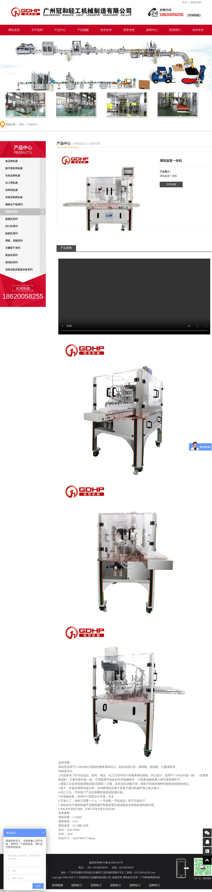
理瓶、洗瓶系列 (25, 240)
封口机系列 (25, 226)
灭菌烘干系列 (25, 248)
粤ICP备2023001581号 (111, 862)
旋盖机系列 (25, 219)
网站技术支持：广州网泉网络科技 (141, 877)
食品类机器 (25, 161)
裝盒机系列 (25, 255)
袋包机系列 (25, 262)
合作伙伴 (106, 29)
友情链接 (57, 885)
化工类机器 (25, 182)
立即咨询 (171, 184)
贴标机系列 (25, 233)
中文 (184, 2)
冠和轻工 (77, 885)
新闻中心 (152, 29)
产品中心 (60, 29)
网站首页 (14, 29)
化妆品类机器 (25, 175)
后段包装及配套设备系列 (25, 269)
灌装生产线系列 (25, 204)
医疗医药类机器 (25, 168)
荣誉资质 (129, 29)
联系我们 (175, 29)
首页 (21, 124)
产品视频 (83, 29)
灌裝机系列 (25, 211)
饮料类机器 (25, 190)
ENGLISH (196, 2)
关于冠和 (37, 29)
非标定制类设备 (25, 197)
